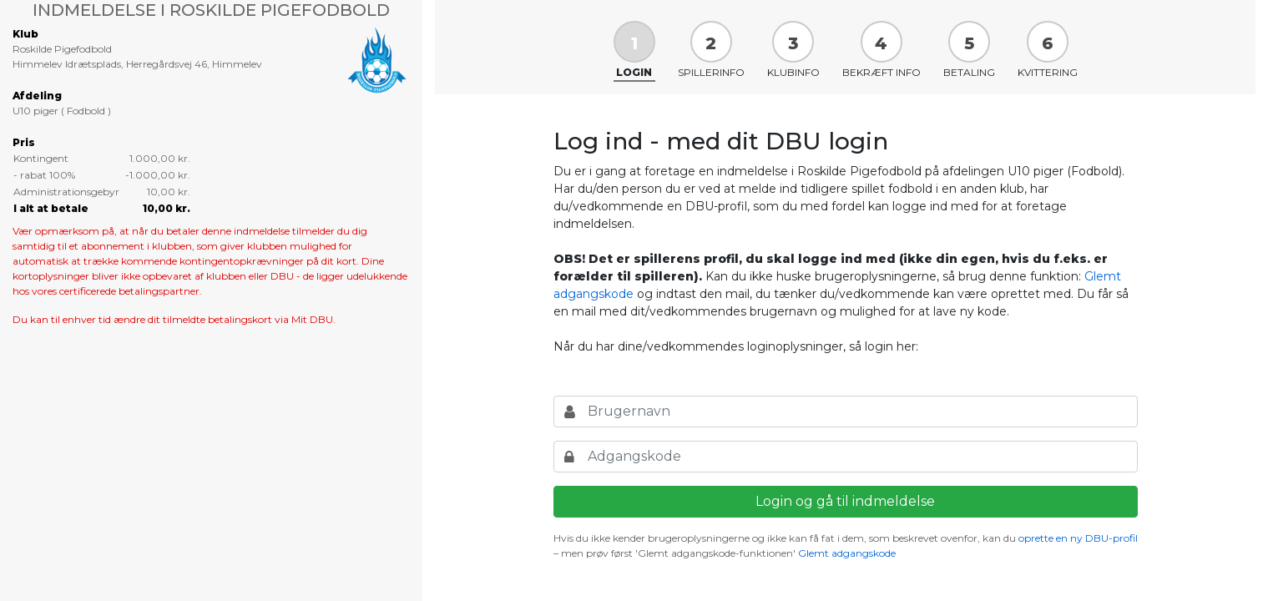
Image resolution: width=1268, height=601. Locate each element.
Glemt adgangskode (847, 553)
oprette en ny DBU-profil (1078, 538)
